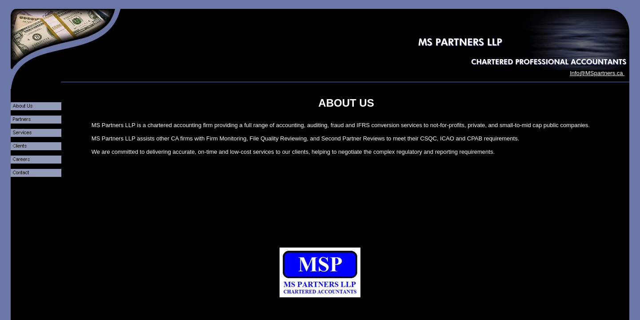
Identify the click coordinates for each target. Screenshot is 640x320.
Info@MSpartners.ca (597, 73)
